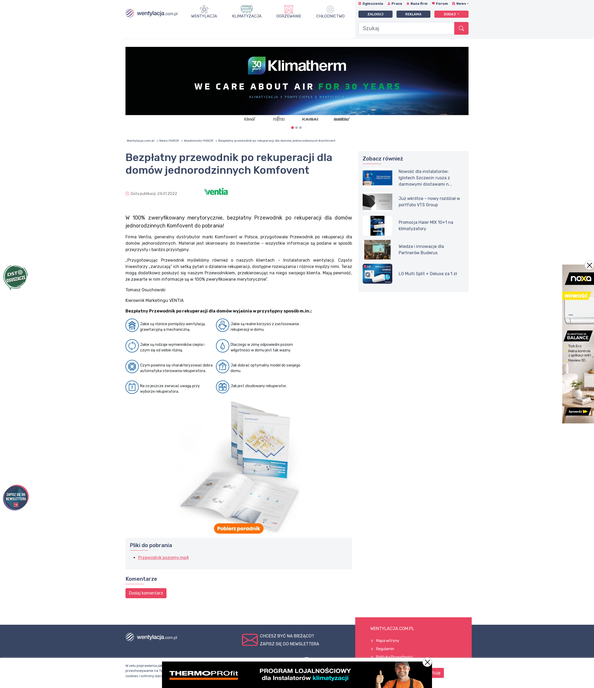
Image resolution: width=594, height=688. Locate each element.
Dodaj (450, 14)
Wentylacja (204, 16)
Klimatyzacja (247, 16)
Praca (397, 4)
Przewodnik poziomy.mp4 (163, 557)
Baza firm (419, 4)
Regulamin (385, 649)
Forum (442, 4)
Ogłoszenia (372, 4)
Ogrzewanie (288, 16)
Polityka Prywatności (394, 657)
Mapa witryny (387, 640)
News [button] (461, 4)
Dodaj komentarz (146, 593)
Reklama (413, 14)
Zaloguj (375, 14)
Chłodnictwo (330, 16)
